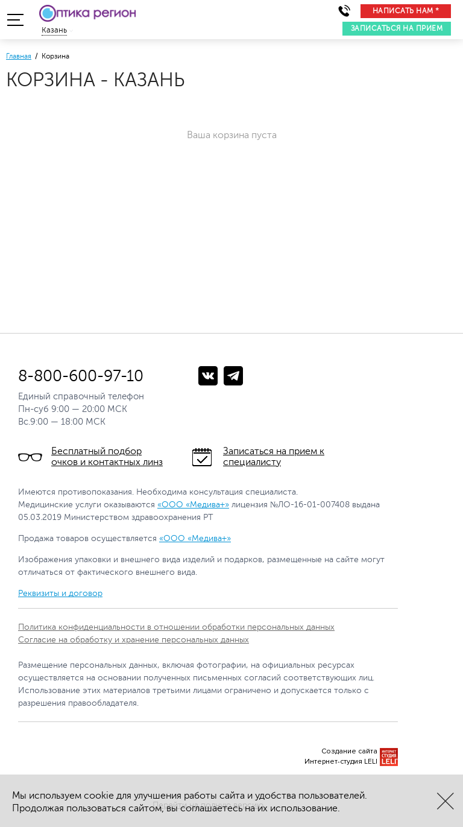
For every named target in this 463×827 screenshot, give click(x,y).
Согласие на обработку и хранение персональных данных (133, 639)
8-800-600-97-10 (80, 376)
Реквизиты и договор (60, 593)
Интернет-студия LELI (340, 761)
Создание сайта (349, 751)
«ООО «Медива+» (193, 504)
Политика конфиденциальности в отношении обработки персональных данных (176, 627)
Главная (18, 56)
